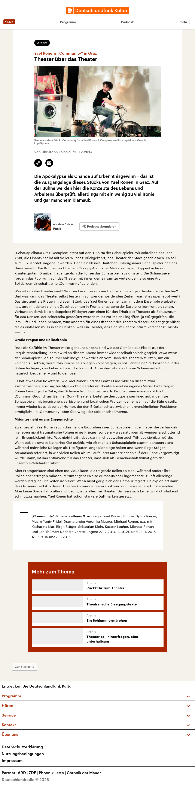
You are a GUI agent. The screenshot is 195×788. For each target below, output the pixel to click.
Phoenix (48, 772)
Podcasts (127, 22)
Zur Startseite (24, 666)
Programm (68, 22)
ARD (23, 772)
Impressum (12, 760)
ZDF (34, 772)
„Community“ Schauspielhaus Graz (61, 516)
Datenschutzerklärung (22, 746)
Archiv (42, 43)
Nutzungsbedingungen (23, 753)
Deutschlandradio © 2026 (25, 779)
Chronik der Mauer (84, 772)
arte (62, 772)
